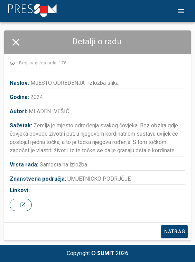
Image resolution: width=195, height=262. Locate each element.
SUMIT (105, 253)
